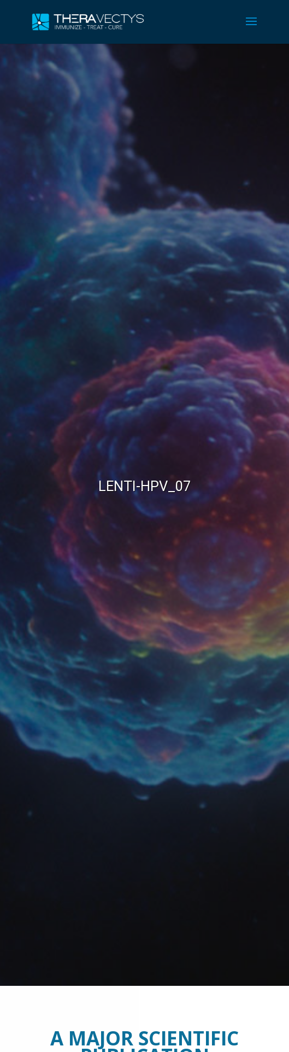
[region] (144, 514)
